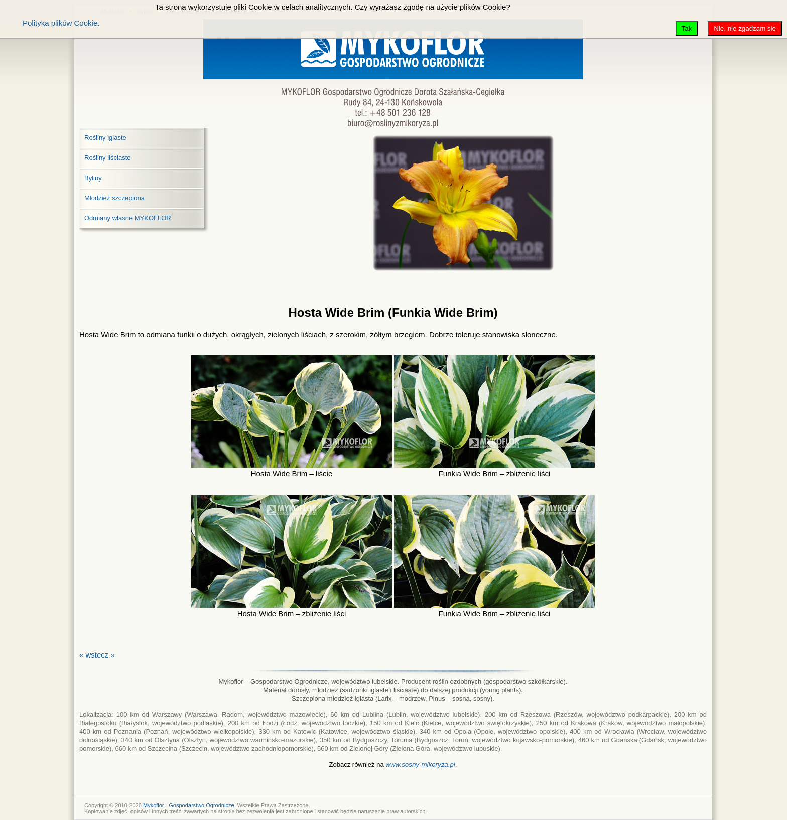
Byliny (93, 178)
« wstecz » (97, 654)
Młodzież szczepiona (114, 198)
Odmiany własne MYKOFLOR (127, 218)
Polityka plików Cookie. (61, 23)
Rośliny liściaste (107, 157)
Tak (687, 28)
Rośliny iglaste (105, 137)
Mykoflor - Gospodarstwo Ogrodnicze (188, 805)
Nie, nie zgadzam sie (745, 28)
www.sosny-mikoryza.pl (420, 764)
